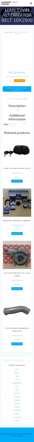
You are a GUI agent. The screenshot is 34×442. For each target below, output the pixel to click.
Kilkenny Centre (9, 3)
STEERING (17, 407)
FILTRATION (17, 400)
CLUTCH (17, 380)
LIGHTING (17, 403)
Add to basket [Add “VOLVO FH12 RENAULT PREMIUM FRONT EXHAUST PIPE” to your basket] (17, 343)
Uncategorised (17, 417)
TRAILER (17, 414)
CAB (17, 376)
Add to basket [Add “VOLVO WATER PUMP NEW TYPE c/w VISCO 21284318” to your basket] (17, 288)
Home (6, 32)
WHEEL (17, 421)
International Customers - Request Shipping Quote (17, 88)
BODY (17, 369)
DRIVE (17, 390)
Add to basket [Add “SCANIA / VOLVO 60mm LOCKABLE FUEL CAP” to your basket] (17, 181)
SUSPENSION (17, 410)
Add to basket (19, 80)
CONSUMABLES (17, 383)
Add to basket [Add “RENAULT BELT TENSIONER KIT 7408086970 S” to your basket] (17, 233)
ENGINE (11, 32)
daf (17, 386)
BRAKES (17, 373)
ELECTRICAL (17, 393)
